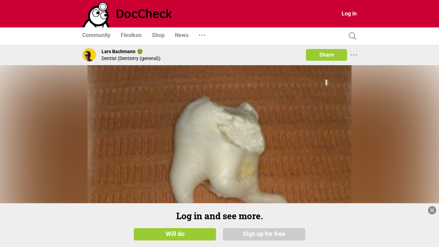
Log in (349, 13)
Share (326, 54)
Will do (175, 234)
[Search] (351, 36)
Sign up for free (264, 234)
